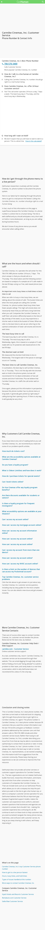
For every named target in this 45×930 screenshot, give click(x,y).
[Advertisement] (22, 115)
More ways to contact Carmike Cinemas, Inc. (18, 883)
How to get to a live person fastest (14, 872)
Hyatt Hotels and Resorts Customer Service (18, 894)
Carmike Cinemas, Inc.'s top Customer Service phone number (21, 867)
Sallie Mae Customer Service (12, 901)
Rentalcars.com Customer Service (14, 898)
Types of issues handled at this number (16, 879)
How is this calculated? (33, 141)
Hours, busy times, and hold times (14, 876)
